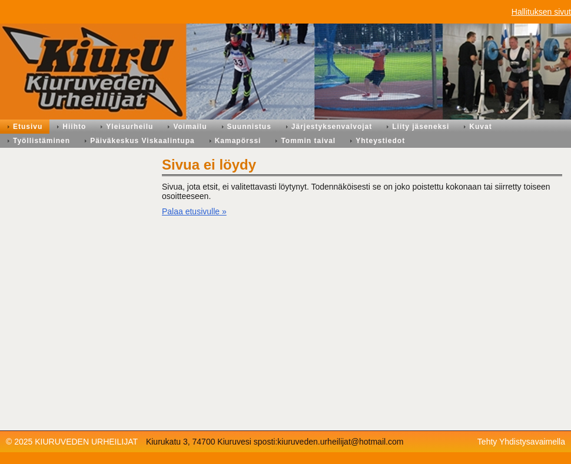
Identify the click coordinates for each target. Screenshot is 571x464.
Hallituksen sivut (541, 11)
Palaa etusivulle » (194, 211)
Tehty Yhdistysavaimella (521, 441)
